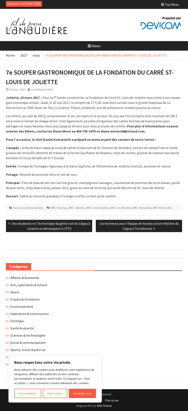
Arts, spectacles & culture (28, 285)
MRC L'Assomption (97, 208)
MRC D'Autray (58, 208)
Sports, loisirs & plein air (28, 350)
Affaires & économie (24, 278)
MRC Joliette (76, 208)
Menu (94, 45)
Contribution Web (42, 89)
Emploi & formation (25, 299)
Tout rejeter (55, 393)
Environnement (21, 306)
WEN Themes (104, 406)
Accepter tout (82, 393)
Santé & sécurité (22, 328)
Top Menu (170, 4)
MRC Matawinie (142, 208)
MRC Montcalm (162, 208)
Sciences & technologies (27, 335)
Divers (14, 292)
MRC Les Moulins (120, 208)
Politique (17, 321)
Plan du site (111, 400)
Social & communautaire (28, 208)
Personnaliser (27, 393)
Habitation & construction (29, 314)
